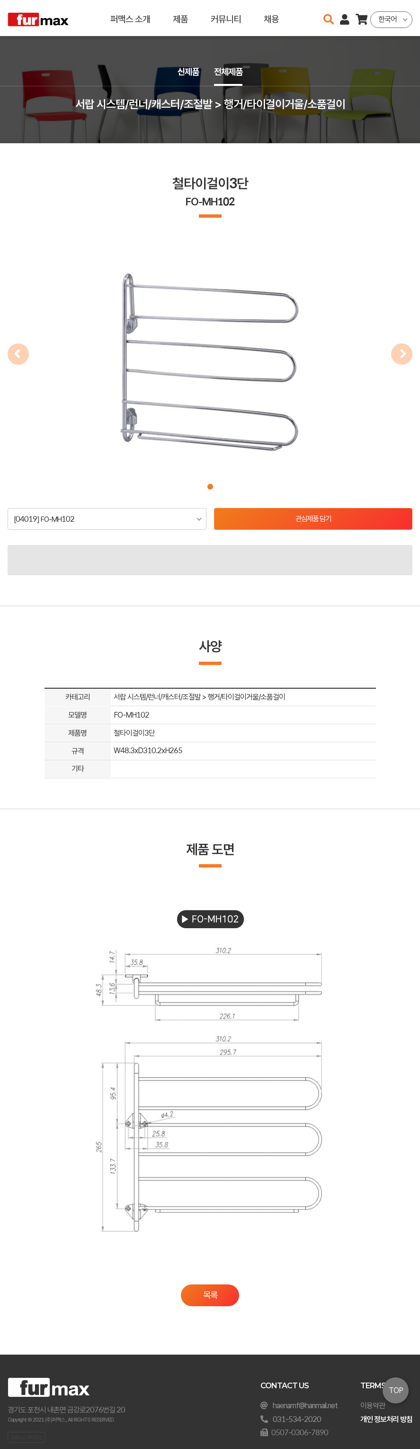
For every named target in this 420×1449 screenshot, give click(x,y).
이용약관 (372, 1405)
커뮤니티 (226, 17)
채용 (271, 17)
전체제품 (229, 71)
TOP (396, 1390)
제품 (180, 17)
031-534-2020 (297, 1419)
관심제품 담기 (313, 519)
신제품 (187, 71)
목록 (210, 1296)
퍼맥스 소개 (130, 17)
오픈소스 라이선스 (26, 1437)
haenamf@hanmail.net (305, 1405)
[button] (210, 486)
